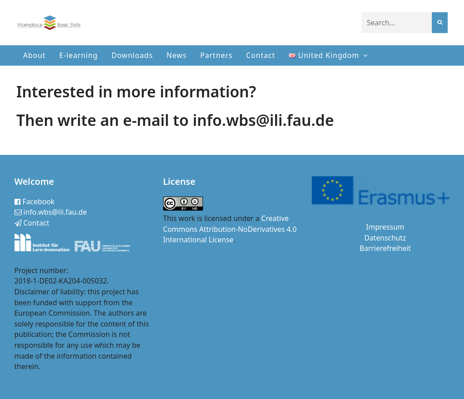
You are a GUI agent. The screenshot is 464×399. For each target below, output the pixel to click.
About (34, 55)
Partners (216, 55)
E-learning (78, 55)
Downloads (132, 55)
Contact (260, 55)
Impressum (385, 227)
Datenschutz (385, 238)
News (177, 55)
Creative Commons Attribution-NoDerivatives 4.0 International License (230, 229)
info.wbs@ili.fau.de (50, 212)
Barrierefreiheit (385, 248)
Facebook (34, 202)
